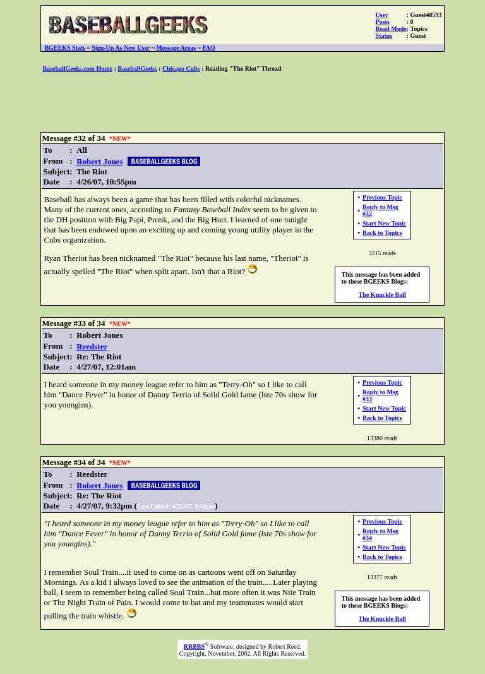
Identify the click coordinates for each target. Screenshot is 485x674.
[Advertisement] (242, 103)
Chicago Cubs (181, 68)
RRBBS (194, 646)
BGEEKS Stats (64, 47)
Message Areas (176, 47)
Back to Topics (382, 232)
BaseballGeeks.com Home (77, 68)
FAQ (208, 47)
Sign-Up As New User (121, 47)
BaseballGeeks (137, 68)
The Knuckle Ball (382, 294)
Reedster (91, 346)
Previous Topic (382, 197)
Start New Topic (384, 223)
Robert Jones (99, 161)
